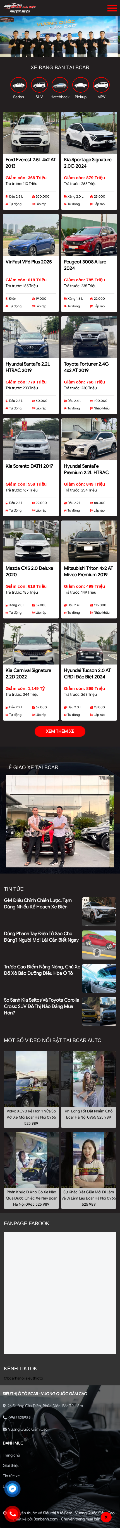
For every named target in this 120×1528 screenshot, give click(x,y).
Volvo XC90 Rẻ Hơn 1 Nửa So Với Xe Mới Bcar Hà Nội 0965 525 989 (31, 1117)
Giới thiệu (11, 1465)
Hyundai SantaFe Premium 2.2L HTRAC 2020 (86, 470)
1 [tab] (51, 52)
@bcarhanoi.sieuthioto (23, 1378)
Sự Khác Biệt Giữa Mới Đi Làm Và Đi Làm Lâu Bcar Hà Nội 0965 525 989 (88, 1198)
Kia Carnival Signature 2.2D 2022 (28, 674)
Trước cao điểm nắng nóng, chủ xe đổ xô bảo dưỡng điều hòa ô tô (42, 970)
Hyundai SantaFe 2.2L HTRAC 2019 (28, 367)
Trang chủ (11, 1455)
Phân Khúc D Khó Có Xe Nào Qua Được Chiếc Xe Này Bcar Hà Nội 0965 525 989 (31, 1198)
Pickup (81, 97)
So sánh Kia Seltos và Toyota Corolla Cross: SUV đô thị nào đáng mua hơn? (41, 1006)
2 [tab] (60, 52)
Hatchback (60, 97)
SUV (39, 97)
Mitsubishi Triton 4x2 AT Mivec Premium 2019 (88, 571)
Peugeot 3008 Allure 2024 (85, 265)
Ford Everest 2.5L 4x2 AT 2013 (31, 163)
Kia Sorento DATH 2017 (29, 466)
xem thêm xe (60, 731)
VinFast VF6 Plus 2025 (29, 262)
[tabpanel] (60, 36)
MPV (101, 97)
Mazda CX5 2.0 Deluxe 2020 (29, 571)
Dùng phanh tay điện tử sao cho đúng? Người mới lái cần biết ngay (41, 937)
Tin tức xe (11, 1476)
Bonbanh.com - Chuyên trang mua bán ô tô (70, 1519)
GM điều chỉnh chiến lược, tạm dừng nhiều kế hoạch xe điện (38, 904)
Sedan (18, 97)
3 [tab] (68, 52)
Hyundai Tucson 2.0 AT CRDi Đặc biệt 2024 (87, 674)
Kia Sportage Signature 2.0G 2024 (87, 163)
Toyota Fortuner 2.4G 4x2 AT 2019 (86, 367)
